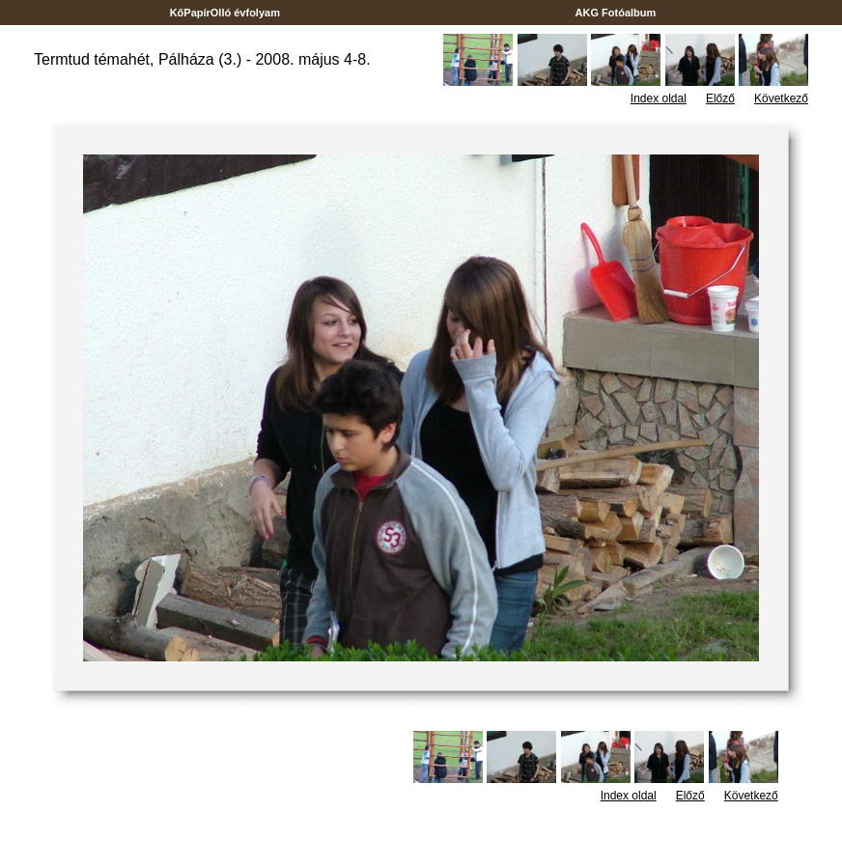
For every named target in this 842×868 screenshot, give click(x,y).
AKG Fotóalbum (616, 12)
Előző (720, 98)
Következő (781, 98)
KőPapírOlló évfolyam (225, 12)
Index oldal (659, 98)
